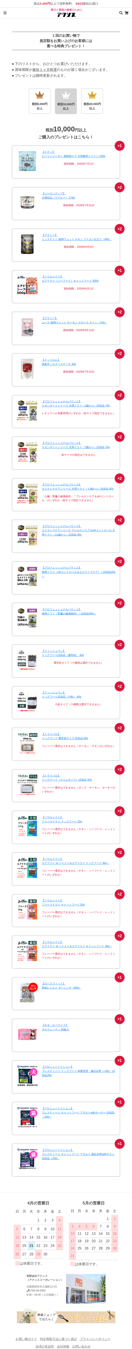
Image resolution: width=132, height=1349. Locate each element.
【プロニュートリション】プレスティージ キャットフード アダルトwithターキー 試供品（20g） (78, 1112)
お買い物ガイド (26, 1339)
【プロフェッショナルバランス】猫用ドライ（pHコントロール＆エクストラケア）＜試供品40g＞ (78, 572)
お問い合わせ (81, 1346)
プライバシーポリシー (95, 1339)
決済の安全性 (44, 1346)
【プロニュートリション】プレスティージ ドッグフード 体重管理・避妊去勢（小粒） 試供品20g (78, 1071)
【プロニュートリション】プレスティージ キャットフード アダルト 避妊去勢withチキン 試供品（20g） (78, 1154)
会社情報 (63, 1346)
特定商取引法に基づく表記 (58, 1339)
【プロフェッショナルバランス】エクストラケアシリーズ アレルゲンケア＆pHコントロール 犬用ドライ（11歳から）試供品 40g (78, 530)
